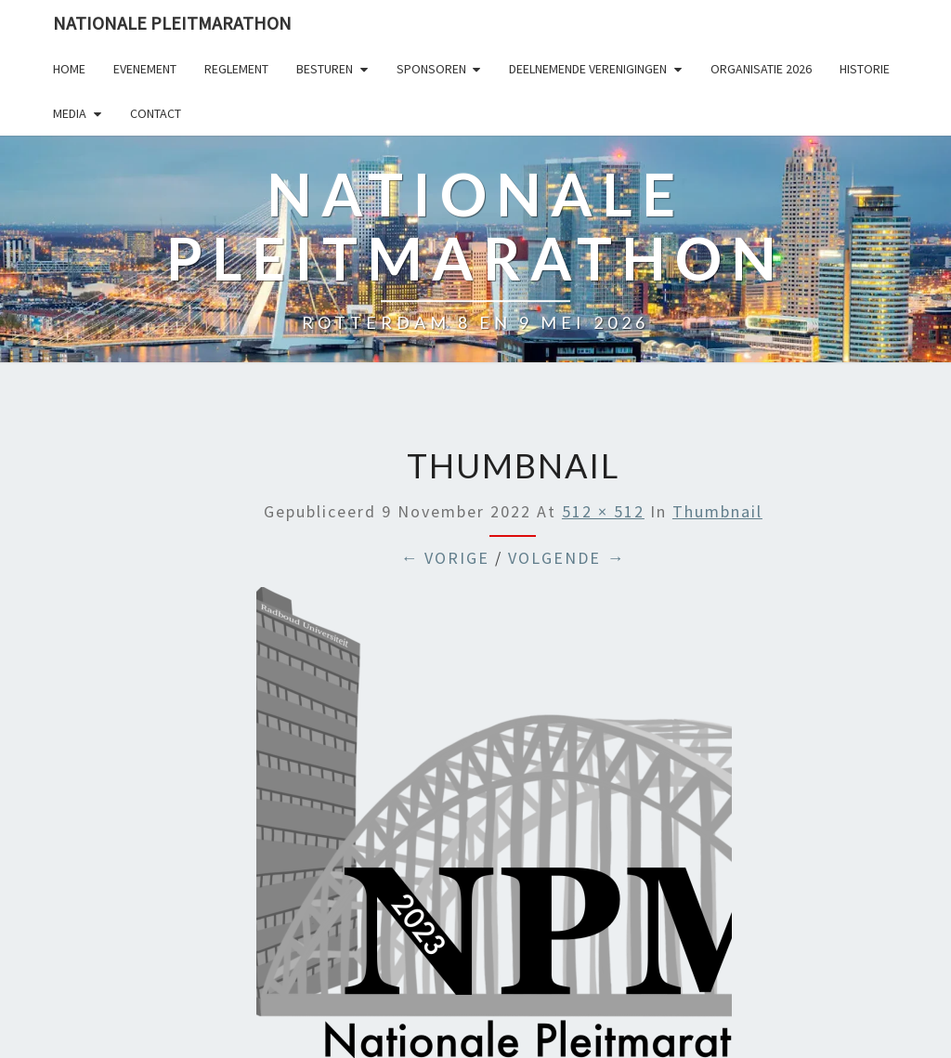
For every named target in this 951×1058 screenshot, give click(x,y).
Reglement (236, 68)
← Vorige (444, 557)
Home (69, 68)
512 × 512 (603, 511)
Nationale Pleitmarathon (172, 22)
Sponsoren (431, 68)
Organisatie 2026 (761, 68)
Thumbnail (717, 511)
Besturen (324, 68)
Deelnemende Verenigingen (588, 68)
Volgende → (566, 557)
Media (69, 113)
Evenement (144, 68)
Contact (155, 113)
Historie (865, 68)
